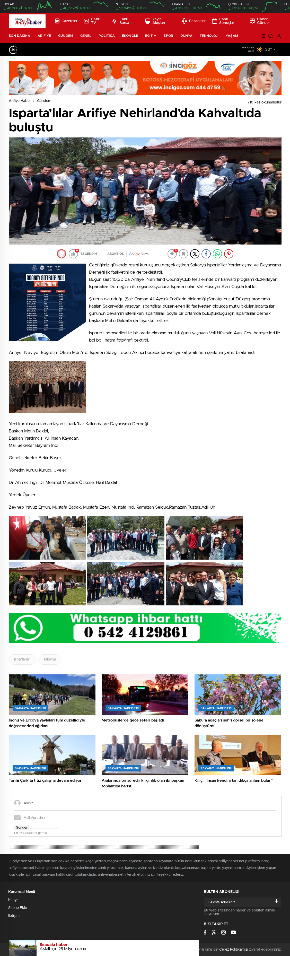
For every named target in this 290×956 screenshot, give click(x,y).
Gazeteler (66, 21)
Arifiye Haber (20, 101)
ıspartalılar (22, 659)
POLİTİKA (107, 36)
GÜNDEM (65, 36)
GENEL (86, 36)
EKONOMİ (130, 36)
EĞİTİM (151, 36)
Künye (13, 900)
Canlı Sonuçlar (223, 21)
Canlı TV (91, 21)
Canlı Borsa (120, 21)
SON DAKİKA (19, 36)
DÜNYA (186, 36)
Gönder (22, 827)
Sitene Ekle (17, 908)
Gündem (44, 101)
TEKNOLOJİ (209, 36)
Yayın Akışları (155, 21)
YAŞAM (232, 36)
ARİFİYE (44, 36)
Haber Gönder (260, 21)
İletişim (14, 916)
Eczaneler (194, 21)
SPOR (168, 36)
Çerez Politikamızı (233, 949)
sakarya (49, 659)
